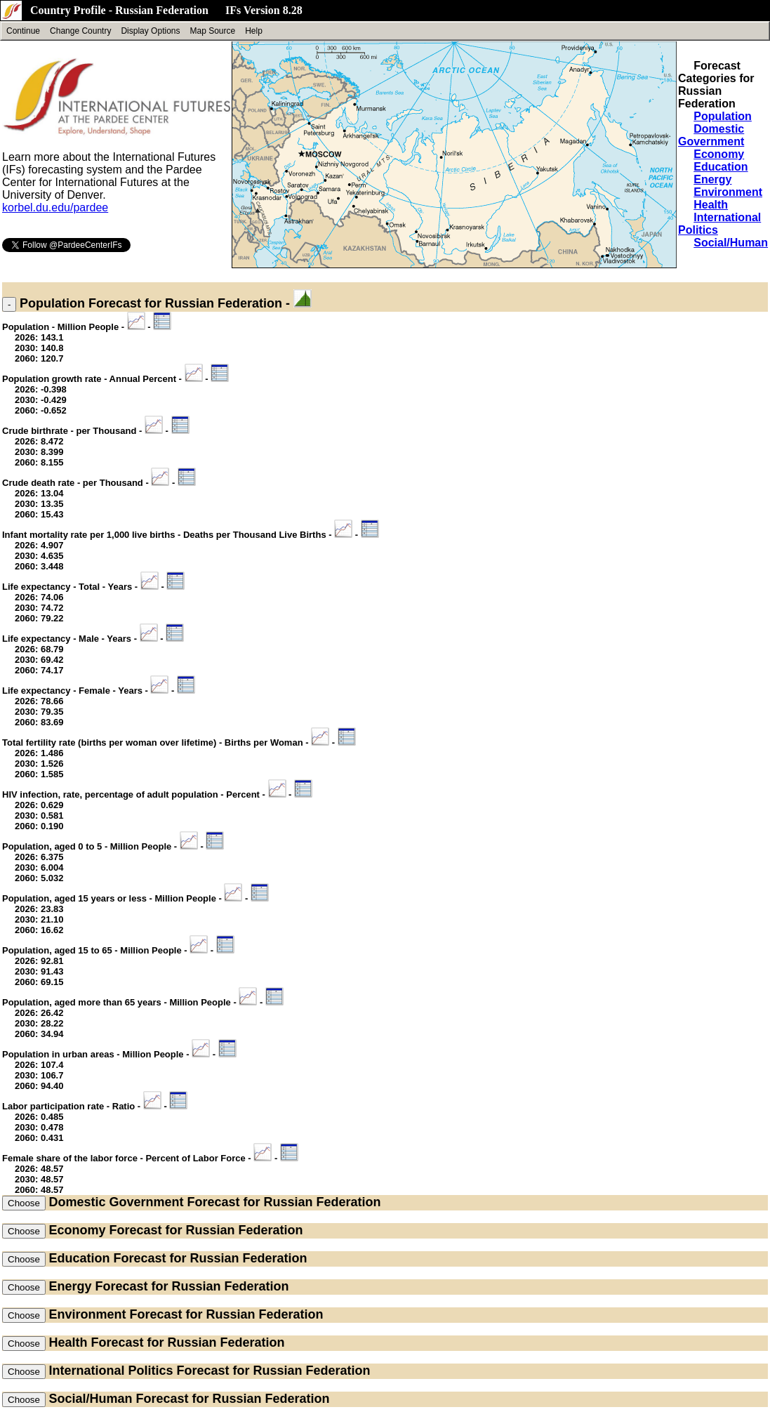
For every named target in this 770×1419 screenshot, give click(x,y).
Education (720, 167)
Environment (727, 192)
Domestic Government (711, 135)
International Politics (110, 1371)
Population (722, 116)
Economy (718, 154)
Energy (712, 179)
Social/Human (730, 243)
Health (710, 205)
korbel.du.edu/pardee (55, 207)
